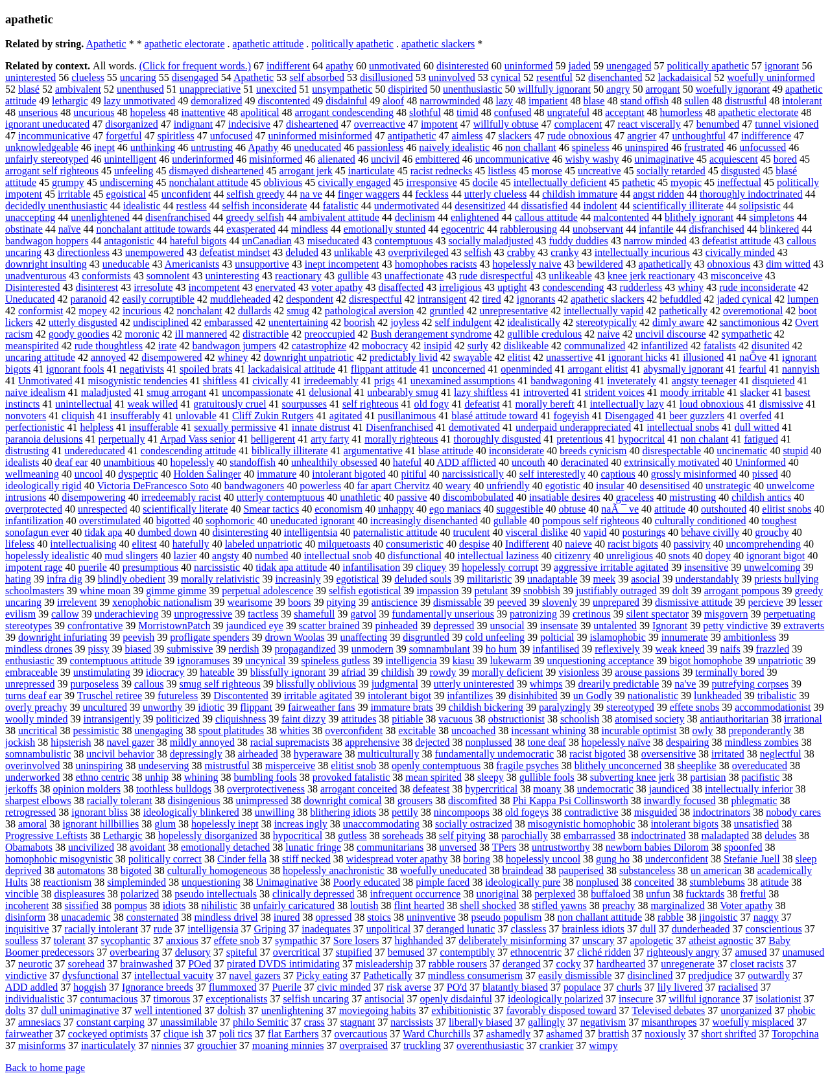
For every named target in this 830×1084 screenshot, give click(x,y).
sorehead (85, 963)
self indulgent (463, 322)
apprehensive (372, 742)
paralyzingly (565, 707)
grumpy (68, 182)
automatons (81, 870)
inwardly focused (680, 800)
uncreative (599, 170)
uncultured (105, 707)
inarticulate (371, 170)
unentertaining (298, 322)
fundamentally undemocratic (494, 753)
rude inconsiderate (757, 287)
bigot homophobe (705, 660)
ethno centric (102, 777)
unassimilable (188, 1022)
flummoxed (233, 987)
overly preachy (36, 707)
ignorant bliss (99, 812)
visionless (578, 672)
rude (163, 928)
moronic (141, 334)
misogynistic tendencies (137, 380)
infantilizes (470, 695)
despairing (687, 742)
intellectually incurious (642, 252)
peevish (138, 637)
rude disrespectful (496, 275)
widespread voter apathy (396, 858)
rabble (670, 917)
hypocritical (297, 835)
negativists (141, 369)
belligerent (273, 438)
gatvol (363, 613)
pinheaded (396, 625)
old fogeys (527, 812)
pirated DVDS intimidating (283, 963)
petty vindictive (735, 625)
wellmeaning (32, 473)
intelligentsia (311, 532)
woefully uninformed (771, 77)
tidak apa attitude (291, 567)
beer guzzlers (696, 415)
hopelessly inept (225, 823)
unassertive (569, 357)
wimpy (603, 1045)
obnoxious (728, 264)
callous (148, 683)
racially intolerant (101, 928)
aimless (466, 135)
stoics (379, 917)
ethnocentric (536, 952)
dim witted (788, 264)
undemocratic (605, 788)
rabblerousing (528, 229)
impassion (438, 590)
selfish (478, 252)
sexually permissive (235, 427)
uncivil (385, 159)
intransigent (442, 299)
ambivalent (78, 89)
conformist (40, 310)
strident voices (614, 392)
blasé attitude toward (494, 415)
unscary (598, 940)
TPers (504, 847)
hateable (217, 672)
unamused (803, 952)
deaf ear (71, 462)
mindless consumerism (475, 975)
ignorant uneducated (47, 124)
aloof (393, 100)
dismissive (781, 403)
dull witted (757, 427)
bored (785, 159)
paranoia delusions (44, 438)
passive (411, 497)
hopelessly (193, 462)
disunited (771, 345)
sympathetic (747, 334)
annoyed (108, 357)
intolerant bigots (684, 823)
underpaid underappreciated (573, 427)
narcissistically (473, 473)
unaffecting (364, 637)
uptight (512, 287)
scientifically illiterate (678, 205)
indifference (766, 135)
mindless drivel (225, 917)
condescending (573, 287)
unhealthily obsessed (334, 462)
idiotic (211, 707)
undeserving (163, 765)
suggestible (520, 508)
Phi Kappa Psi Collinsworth (570, 800)
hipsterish (71, 742)
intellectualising (83, 543)
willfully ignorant (554, 89)
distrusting (27, 450)
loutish (364, 905)
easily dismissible (574, 975)
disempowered (171, 357)
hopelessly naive (526, 264)
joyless (404, 322)
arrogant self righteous (52, 170)
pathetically (683, 310)
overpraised (363, 1045)
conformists (106, 275)
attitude (669, 508)
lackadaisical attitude (291, 369)
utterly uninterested (474, 683)
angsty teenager (704, 380)
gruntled (446, 310)
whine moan (105, 590)
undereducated (95, 450)
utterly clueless (495, 194)
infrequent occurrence (415, 893)
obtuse (572, 508)
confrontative (95, 625)
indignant (193, 124)
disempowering (94, 497)
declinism (415, 217)
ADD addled (31, 987)
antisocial (384, 998)
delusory (193, 952)
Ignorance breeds (157, 987)
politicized (178, 718)
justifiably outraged (616, 590)
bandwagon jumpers (234, 345)
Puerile (286, 987)
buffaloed (610, 893)
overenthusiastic (490, 1045)
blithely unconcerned (618, 765)
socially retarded (671, 170)
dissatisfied (544, 205)
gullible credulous (544, 334)
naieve (578, 543)
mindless (309, 229)
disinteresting (240, 532)
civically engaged (354, 182)
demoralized (216, 100)
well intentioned (168, 1010)
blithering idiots (343, 812)
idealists (22, 462)
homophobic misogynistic (59, 858)
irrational (803, 718)
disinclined (649, 975)
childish (397, 672)
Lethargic (123, 835)
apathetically (665, 264)
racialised (738, 987)
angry (618, 89)
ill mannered (201, 334)
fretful (753, 893)
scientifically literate (185, 508)
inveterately (631, 380)
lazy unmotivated (140, 100)
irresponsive (432, 182)
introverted (546, 392)
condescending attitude (188, 450)
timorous (171, 998)
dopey (718, 555)
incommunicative (54, 135)
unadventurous (35, 275)
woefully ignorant (733, 89)
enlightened (475, 217)
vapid (595, 532)
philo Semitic (261, 1022)
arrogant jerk (306, 170)
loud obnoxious (712, 403)
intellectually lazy (627, 403)
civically (270, 380)
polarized (140, 893)
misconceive (737, 275)
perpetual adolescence (267, 590)
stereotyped (630, 707)
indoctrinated (658, 835)
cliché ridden (604, 952)
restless (191, 205)
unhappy (396, 508)
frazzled (773, 648)
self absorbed (316, 77)
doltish (231, 1010)
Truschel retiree (109, 695)
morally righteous (401, 438)
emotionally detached (225, 847)
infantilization (34, 520)
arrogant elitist (597, 369)
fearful (752, 369)
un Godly (592, 695)
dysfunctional (90, 975)
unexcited (276, 89)
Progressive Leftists (46, 835)
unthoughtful (699, 135)
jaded (579, 65)
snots (679, 555)
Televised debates (668, 1010)
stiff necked (306, 858)
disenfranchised (177, 217)
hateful (407, 462)
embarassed (228, 322)
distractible (266, 334)
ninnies (166, 1045)
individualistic (35, 998)
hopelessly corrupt (500, 567)
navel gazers (255, 975)
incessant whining (548, 730)
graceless (635, 497)
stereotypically (606, 322)
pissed (765, 473)
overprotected (33, 508)
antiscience (395, 602)
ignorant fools (75, 369)
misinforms (41, 1045)
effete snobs (695, 707)
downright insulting (46, 264)
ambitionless (750, 637)
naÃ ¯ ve (620, 508)
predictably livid (404, 357)
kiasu (464, 660)
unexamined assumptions (462, 380)
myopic (686, 182)
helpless (97, 427)
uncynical (265, 660)
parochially (524, 835)
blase (594, 100)
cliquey (431, 567)
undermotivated (406, 205)
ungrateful (568, 112)
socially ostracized (473, 823)
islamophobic (618, 637)
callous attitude (546, 217)
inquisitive (27, 928)
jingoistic (718, 917)
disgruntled (426, 637)
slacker (754, 392)
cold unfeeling (495, 637)
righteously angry (682, 952)
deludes (780, 835)
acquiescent (733, 159)
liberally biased (480, 1022)
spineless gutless (335, 660)
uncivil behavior (120, 753)
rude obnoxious (579, 135)
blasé (29, 89)
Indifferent (527, 543)
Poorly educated (367, 882)
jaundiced (669, 788)
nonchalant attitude (208, 182)
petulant (491, 590)
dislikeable (526, 345)
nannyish (801, 369)
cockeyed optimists (108, 1033)
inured (287, 917)
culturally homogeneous (217, 870)
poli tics (235, 1033)
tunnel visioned (786, 124)
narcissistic (217, 567)
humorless (681, 112)
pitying (340, 602)
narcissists (411, 1022)
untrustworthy (561, 847)
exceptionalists (236, 998)
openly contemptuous (436, 765)
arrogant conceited (358, 788)
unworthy (162, 707)
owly (702, 730)
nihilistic (219, 905)
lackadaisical (685, 77)
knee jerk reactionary (651, 275)
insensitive (706, 567)
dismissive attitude (694, 602)
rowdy (443, 672)
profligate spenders (209, 637)
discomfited (472, 800)
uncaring (138, 77)
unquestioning (211, 882)
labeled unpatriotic (264, 543)
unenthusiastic (473, 89)
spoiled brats (206, 369)
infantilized (664, 345)
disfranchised (716, 229)
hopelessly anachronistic (334, 870)
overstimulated (110, 520)
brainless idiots (593, 928)
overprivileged (418, 252)
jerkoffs (21, 788)
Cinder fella (242, 858)
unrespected (102, 508)
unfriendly (508, 485)
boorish (359, 322)
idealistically (533, 322)
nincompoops (462, 812)
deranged (522, 963)
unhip (157, 777)
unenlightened (100, 217)
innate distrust (321, 427)
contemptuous (404, 240)
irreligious (460, 287)
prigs (384, 380)
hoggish (89, 987)
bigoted (136, 870)
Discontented (240, 695)
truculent (471, 532)
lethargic (70, 100)
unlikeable (570, 275)
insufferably (135, 415)
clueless (87, 77)
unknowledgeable (41, 147)
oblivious (283, 182)
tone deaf (547, 742)
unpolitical (388, 928)
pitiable (407, 718)
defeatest (430, 788)
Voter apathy (746, 905)
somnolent (168, 275)
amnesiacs (39, 1022)
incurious (142, 310)
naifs (730, 648)
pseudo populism (506, 917)
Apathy (263, 147)
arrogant (662, 89)
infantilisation (371, 567)
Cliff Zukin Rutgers (273, 415)
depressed (453, 625)
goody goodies (79, 334)
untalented (615, 625)
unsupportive (262, 264)
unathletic (360, 497)
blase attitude (445, 450)
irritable (74, 194)
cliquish (78, 415)
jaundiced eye (254, 625)
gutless (352, 835)
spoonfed (743, 847)
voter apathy (337, 287)
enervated (275, 287)
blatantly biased (515, 987)
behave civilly (710, 532)
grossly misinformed (694, 473)
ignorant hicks (637, 357)
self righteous (370, 403)
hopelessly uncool (543, 858)
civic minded (344, 987)
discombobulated (478, 497)
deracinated (585, 462)
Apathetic (106, 43)
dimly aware (678, 322)
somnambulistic (38, 753)
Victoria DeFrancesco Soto (152, 485)
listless (502, 170)
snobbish (541, 590)
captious (618, 473)
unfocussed (762, 147)
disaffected (400, 287)
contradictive (591, 812)
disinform (25, 917)
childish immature (579, 194)
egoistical (126, 194)
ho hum (501, 648)
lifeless (19, 543)
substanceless (647, 870)
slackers (515, 135)
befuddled (681, 299)
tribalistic (776, 695)
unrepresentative (513, 310)
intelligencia (411, 660)
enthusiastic (29, 660)
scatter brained (329, 625)
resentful (554, 77)
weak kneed (680, 648)
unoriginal (497, 893)
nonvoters (25, 415)
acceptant (624, 112)
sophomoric (230, 520)
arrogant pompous (741, 590)
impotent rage (33, 567)
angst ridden (658, 194)
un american (716, 870)
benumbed (718, 124)
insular (610, 485)
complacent (578, 124)
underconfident (676, 858)
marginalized (677, 905)
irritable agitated (318, 695)
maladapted (725, 835)
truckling (422, 1045)
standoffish (253, 462)
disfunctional (415, 555)
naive (608, 334)
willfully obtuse (506, 124)
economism (338, 508)
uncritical (37, 730)
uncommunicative (512, 159)
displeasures (79, 893)
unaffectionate (414, 275)
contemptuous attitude (116, 660)
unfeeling (133, 170)
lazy (504, 100)
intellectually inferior (749, 788)
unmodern (372, 648)
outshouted (723, 508)
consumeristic (415, 543)
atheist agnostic (721, 940)
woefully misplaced (753, 1022)
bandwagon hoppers (46, 240)
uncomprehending (763, 543)
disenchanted (615, 77)
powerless (320, 485)
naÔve (752, 357)
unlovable (196, 415)
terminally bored (729, 672)
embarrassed (589, 835)
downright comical (342, 800)
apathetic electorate (185, 43)
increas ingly (300, 823)
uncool (89, 473)
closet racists (756, 963)
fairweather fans (321, 707)
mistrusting (692, 497)
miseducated (333, 240)
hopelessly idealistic (47, 555)
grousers (415, 800)
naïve (69, 229)
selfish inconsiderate (264, 205)
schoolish (579, 718)
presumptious (150, 567)
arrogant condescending (344, 112)
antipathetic (412, 135)
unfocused (231, 135)
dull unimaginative (80, 1010)
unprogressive (203, 613)
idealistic (142, 205)
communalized (594, 345)
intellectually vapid (603, 310)
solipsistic (760, 205)
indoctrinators (721, 812)
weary (458, 485)
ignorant (782, 65)
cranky (565, 252)
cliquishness (240, 718)
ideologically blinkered (191, 812)
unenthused (140, 89)
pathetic (638, 182)
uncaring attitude (40, 357)
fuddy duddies (578, 240)
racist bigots (633, 543)
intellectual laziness (498, 555)
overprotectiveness (266, 788)
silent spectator (657, 613)
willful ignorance (704, 998)
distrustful (745, 100)
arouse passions (647, 672)
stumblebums (716, 882)
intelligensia (212, 928)
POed (199, 963)
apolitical (260, 112)
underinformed (202, 159)
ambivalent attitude (339, 217)
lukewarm (510, 660)
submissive (190, 648)
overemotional (753, 310)
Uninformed (760, 462)
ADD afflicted (466, 462)
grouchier (217, 1045)
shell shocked (488, 905)
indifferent (288, 65)
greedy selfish (254, 217)
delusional (330, 392)
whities (294, 730)
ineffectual (739, 182)
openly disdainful (456, 998)
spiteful (241, 952)
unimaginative (664, 159)
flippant (256, 707)
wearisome (250, 602)
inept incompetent (342, 264)
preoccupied (329, 334)
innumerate (684, 637)
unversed (458, 847)
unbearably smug (402, 392)
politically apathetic (352, 43)
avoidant (147, 847)
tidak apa (103, 532)
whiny (691, 287)
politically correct (165, 858)
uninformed (528, 65)
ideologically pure (522, 882)
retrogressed (30, 812)
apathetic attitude (268, 43)
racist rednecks (441, 170)
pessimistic (96, 730)
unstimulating (101, 672)
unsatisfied (756, 823)
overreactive (379, 124)
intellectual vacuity (173, 975)
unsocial (507, 625)
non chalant (704, 438)
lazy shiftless (481, 392)
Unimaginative (287, 882)
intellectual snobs (682, 427)
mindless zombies (762, 742)
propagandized (305, 648)
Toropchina (795, 1033)
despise (474, 543)
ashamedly (508, 1033)
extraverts (803, 625)
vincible (22, 893)
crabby (521, 252)
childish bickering (486, 707)
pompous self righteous (590, 520)
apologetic (652, 940)
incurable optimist (638, 730)
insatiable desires (564, 497)
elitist (519, 357)
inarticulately (108, 1045)
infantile (656, 229)
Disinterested (32, 287)
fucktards (705, 893)
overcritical (296, 952)
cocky (568, 963)
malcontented (621, 217)
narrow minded (655, 240)
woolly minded (36, 718)
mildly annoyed (202, 742)
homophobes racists (436, 264)
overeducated (759, 765)
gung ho (613, 858)
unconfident (186, 194)
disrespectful (375, 299)
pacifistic (760, 777)
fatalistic (341, 205)
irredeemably (330, 380)
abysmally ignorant (683, 369)
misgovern (726, 613)
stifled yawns (559, 905)
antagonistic (129, 240)
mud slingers (131, 555)
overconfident (354, 730)
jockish (20, 742)
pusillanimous (406, 415)
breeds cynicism (593, 450)
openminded (526, 369)
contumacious (109, 998)
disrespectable (672, 450)
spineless (591, 147)
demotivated (474, 427)
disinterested (462, 65)
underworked (32, 777)
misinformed (275, 159)
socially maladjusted (490, 240)
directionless (83, 252)
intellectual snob (337, 555)
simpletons (771, 217)
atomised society (649, 718)
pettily (405, 812)
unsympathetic (342, 89)
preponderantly (759, 730)
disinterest (96, 287)
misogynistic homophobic (581, 823)
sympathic (296, 940)
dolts (15, 1010)
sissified (82, 905)
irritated (727, 753)
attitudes (358, 718)
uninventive (431, 917)
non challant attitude (599, 917)
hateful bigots (198, 240)
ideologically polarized (555, 998)
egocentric (462, 229)
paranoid (88, 299)
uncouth (528, 462)
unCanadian (266, 240)
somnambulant (439, 648)
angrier (641, 135)
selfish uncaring (316, 998)
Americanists (192, 264)
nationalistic (653, 695)
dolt (680, 590)
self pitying (462, 835)
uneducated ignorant (312, 520)
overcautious (360, 1033)
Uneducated (29, 299)
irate (167, 345)
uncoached (473, 730)
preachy (618, 905)
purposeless (94, 683)
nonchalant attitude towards (153, 229)
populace (582, 987)
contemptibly (467, 952)
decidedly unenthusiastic (56, 205)
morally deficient (507, 672)
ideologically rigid (43, 485)
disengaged (195, 77)
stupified (354, 952)
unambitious (129, 462)
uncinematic (742, 450)
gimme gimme (176, 590)
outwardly (769, 975)
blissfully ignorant (288, 672)
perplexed (554, 893)
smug (298, 310)
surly (478, 345)
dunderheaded (701, 928)
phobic (801, 1010)
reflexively (617, 648)
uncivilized (91, 847)
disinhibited (533, 695)
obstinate (24, 229)
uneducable (126, 264)
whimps (546, 683)
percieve (765, 602)
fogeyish (571, 415)
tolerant (70, 940)
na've (685, 683)
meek (604, 578)
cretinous (592, 613)
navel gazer (130, 742)
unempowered (154, 252)
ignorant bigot (775, 555)
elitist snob (353, 765)
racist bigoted (597, 753)
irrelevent (77, 602)
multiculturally (388, 753)
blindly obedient (131, 578)
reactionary (298, 275)
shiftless (220, 380)
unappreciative (210, 89)
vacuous (455, 718)
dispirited (407, 89)
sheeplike (696, 765)
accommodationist (773, 707)
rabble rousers (458, 963)
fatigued (761, 438)
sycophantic (125, 940)
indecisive (249, 124)
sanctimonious (749, 322)
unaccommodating (381, 823)
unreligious (629, 555)
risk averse (408, 987)
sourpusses (304, 403)
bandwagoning (560, 380)
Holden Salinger (207, 473)
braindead (523, 870)
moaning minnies (288, 1045)
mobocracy (385, 345)
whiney (232, 357)
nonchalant (199, 310)
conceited (654, 882)
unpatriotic (780, 660)
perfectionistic (35, 427)
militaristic (489, 578)
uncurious (93, 112)
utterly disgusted (83, 322)
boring (476, 858)
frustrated (704, 147)
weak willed (152, 403)
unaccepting (30, 217)
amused (751, 952)
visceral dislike (536, 532)
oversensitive (668, 753)
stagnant (357, 1022)
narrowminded (450, 100)
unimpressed (262, 800)
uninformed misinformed (320, 135)
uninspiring (99, 765)
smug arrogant (176, 392)
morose (547, 170)
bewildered (600, 264)
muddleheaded (240, 299)
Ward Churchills (437, 1033)
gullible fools (547, 777)
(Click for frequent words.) (195, 65)
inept (104, 147)
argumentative (373, 450)
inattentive (204, 112)
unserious (38, 112)
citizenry (572, 555)
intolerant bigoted (348, 473)
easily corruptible (158, 299)
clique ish (183, 1033)
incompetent (214, 287)
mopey (92, 310)
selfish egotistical (365, 590)
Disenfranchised (399, 427)
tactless (263, 613)
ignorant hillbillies (100, 823)
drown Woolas (294, 637)
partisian (708, 777)
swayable (472, 357)
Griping (270, 928)
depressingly (196, 753)
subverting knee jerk (632, 777)
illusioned (703, 357)
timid (467, 112)
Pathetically (387, 975)
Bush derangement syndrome (431, 334)
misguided (656, 812)
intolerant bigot (399, 695)
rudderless (641, 287)
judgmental (395, 683)
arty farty (330, 438)
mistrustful (227, 765)
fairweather (29, 1033)
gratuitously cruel (229, 403)
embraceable (31, 672)
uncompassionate (257, 392)
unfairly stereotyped (46, 159)
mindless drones (39, 648)
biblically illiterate (290, 450)
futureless (178, 695)
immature (276, 473)
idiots (174, 905)
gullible (353, 275)
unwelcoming (772, 567)
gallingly (546, 1022)
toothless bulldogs (173, 788)
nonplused (597, 882)
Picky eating (322, 975)
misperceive (290, 765)
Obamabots (29, 847)
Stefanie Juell (752, 858)
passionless (380, 147)
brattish (613, 1033)
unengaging (159, 730)
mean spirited (433, 777)
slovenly (559, 602)
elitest (144, 543)
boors (299, 602)
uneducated (317, 147)
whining (201, 777)
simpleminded (136, 882)
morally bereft (545, 403)
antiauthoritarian (734, 718)
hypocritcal (641, 438)
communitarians (390, 847)
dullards (255, 310)
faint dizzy (303, 718)
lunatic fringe (313, 847)
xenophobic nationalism (161, 602)
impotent (439, 124)
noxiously (665, 1033)
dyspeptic (138, 473)
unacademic (85, 917)
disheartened (312, 124)
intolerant (802, 100)
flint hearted (419, 905)
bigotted (173, 520)
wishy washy (592, 159)
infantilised (555, 648)
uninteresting (232, 275)
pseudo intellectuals (215, 893)
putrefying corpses (749, 683)
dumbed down (166, 532)
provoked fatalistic (351, 777)
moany (547, 788)
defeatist (481, 403)
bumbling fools (264, 777)
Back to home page (45, 1067)
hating (18, 578)
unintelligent (130, 159)
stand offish (644, 100)
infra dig (64, 578)
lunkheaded (718, 695)
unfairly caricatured (294, 905)
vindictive (26, 975)
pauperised (581, 870)
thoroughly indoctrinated (751, 194)
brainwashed (146, 963)
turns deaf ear (33, 695)
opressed (334, 917)
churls (629, 987)
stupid (795, 450)
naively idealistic (454, 147)
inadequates (326, 928)
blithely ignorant (699, 217)
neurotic (35, 963)
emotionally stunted (385, 229)
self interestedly (552, 473)
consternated (152, 917)
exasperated (251, 229)
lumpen (802, 299)
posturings (643, 532)
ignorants (536, 299)
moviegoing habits (377, 1010)
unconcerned (459, 369)
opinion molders (86, 788)
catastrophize (319, 345)
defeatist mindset (235, 252)
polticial (557, 637)
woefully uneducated (443, 870)
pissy (99, 648)
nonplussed (489, 742)
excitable (417, 730)
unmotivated (395, 65)
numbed (272, 555)
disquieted (773, 380)
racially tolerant (119, 800)
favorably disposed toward (561, 1010)
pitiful (414, 473)
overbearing (134, 952)
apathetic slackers (438, 43)
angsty (225, 555)
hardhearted (621, 963)
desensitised (665, 485)
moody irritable (692, 392)
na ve (311, 194)
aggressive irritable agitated (611, 567)
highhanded (419, 940)
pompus (130, 905)
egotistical (358, 578)
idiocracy (165, 672)
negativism (603, 1022)
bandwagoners (254, 485)
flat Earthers (293, 1033)
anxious (182, 940)
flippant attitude (384, 369)
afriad (354, 672)
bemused (406, 952)
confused (513, 112)
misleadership (384, 963)
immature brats (401, 707)
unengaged (628, 65)
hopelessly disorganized (207, 835)
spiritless (176, 135)
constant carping (111, 1022)
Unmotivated (45, 380)
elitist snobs (786, 508)
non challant (530, 147)
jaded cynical (744, 299)
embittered (437, 159)
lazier (185, 555)
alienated (336, 159)
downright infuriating (62, 637)
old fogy (431, 403)
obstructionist (516, 718)
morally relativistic (220, 578)
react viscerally (648, 124)
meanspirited (32, 345)
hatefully (190, 543)
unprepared (616, 602)
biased (137, 648)
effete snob (236, 940)
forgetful (124, 135)
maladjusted (106, 392)
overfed (756, 415)
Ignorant (669, 625)
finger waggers (369, 194)
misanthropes (668, 1022)
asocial (645, 578)
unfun (658, 893)
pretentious (579, 438)
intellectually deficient (560, 182)
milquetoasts (344, 543)
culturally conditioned (700, 520)
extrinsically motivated (671, 462)
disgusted (740, 170)
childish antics (761, 497)
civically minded (740, 252)
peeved (512, 602)
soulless (21, 940)
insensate (559, 625)
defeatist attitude (736, 240)
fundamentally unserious (443, 613)
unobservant (598, 229)
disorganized (131, 124)
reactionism (67, 882)
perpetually (122, 438)
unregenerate (688, 963)
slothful (425, 112)
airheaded (258, 753)
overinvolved (32, 765)
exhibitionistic (461, 1010)
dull (648, 928)
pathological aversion (369, 310)
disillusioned (386, 77)
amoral (32, 823)
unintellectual (83, 403)
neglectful (780, 753)
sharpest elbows (38, 800)
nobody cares (793, 812)
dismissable (457, 602)
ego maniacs (455, 508)
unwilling (274, 812)
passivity (692, 543)
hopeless (147, 112)
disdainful (346, 100)
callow (65, 613)
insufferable (153, 427)
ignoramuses (203, 660)
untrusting (212, 147)
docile (485, 182)
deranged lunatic (460, 928)
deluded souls (422, 578)
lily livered (680, 987)
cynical (506, 77)
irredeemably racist (181, 497)
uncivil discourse (670, 334)
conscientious (774, 928)
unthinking (152, 147)
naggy (766, 917)
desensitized (480, 205)
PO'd (457, 987)
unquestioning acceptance (600, 660)
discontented (283, 100)
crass (314, 1022)
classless (528, 928)
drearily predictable (618, 683)
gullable (510, 520)
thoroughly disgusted (497, 438)
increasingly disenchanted (424, 520)
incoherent (27, 905)
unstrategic (728, 485)
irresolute (153, 287)
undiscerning (127, 182)
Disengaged (629, 415)
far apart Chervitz (393, 485)
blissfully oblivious (316, 683)
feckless (432, 194)
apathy (339, 65)
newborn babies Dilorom (657, 847)
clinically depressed (313, 893)
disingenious (194, 800)
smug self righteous (219, 683)
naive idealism (35, 392)
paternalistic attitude (395, 532)
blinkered (779, 229)
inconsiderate (516, 450)
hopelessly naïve (616, 742)
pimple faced (442, 882)
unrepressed (29, 683)
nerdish (243, 648)
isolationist (778, 998)
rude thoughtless (109, 345)
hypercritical (491, 788)
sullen (696, 100)
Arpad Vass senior (197, 438)
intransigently (111, 718)
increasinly (297, 578)
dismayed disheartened (216, 170)
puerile (92, 567)
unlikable (353, 252)
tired (491, 299)
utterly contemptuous (281, 497)
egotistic (562, 485)
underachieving (127, 613)
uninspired (646, 147)
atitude (775, 882)
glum (165, 823)
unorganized (746, 1010)
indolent (600, 205)
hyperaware (318, 753)
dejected (432, 742)
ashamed (564, 1033)
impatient (547, 100)
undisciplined (161, 322)
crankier (556, 1045)
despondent (309, 299)
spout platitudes (231, 730)
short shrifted (728, 1033)
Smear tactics (271, 508)
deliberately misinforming (512, 940)
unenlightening (292, 1010)
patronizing (533, 613)
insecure (636, 998)
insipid (437, 345)
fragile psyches (527, 765)
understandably (707, 578)
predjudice (711, 975)
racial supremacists (289, 742)
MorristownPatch (174, 625)
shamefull (314, 613)
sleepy (490, 777)
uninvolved (452, 77)
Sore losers (356, 940)
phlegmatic (754, 800)
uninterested (30, 77)
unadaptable (552, 578)
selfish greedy (255, 194)
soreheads (403, 835)
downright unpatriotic (309, 357)
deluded (301, 252)
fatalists (720, 345)
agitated (345, 415)
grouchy (771, 532)
